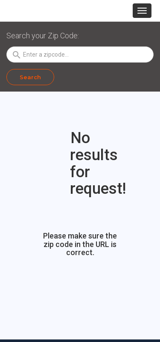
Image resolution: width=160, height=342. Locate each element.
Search (30, 77)
